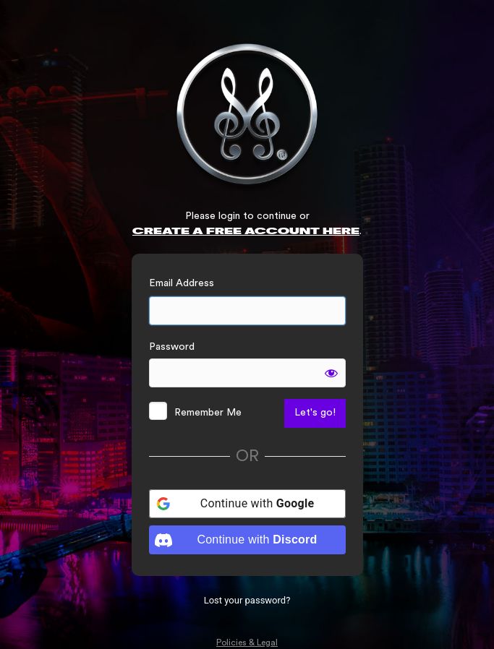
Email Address (181, 283)
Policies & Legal (247, 642)
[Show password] (331, 372)
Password (172, 347)
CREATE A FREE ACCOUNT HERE (245, 231)
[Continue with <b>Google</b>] (247, 503)
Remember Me (208, 413)
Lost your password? (247, 600)
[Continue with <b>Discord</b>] (247, 539)
